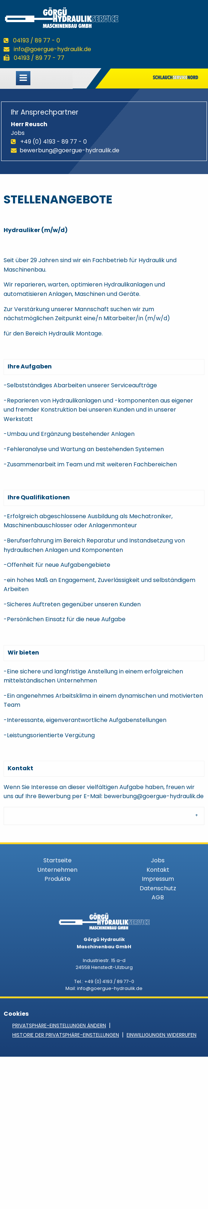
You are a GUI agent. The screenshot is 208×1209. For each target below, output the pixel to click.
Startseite (57, 860)
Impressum (158, 879)
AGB (158, 897)
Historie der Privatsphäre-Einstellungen (65, 1035)
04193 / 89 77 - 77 (39, 58)
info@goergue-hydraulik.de (52, 49)
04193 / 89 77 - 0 (36, 40)
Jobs (158, 860)
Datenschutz (158, 888)
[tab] (104, 816)
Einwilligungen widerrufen (161, 1035)
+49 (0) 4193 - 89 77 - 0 (53, 141)
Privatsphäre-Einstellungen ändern (59, 1025)
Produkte (57, 879)
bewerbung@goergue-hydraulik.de (69, 150)
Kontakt (158, 870)
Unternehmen (57, 870)
